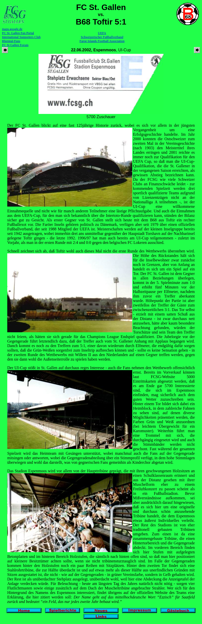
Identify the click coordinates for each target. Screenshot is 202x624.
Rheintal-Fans (11, 41)
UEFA (102, 33)
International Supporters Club (21, 37)
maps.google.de (12, 29)
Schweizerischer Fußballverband (102, 37)
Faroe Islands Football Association (102, 41)
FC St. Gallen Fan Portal (18, 33)
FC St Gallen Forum (15, 45)
